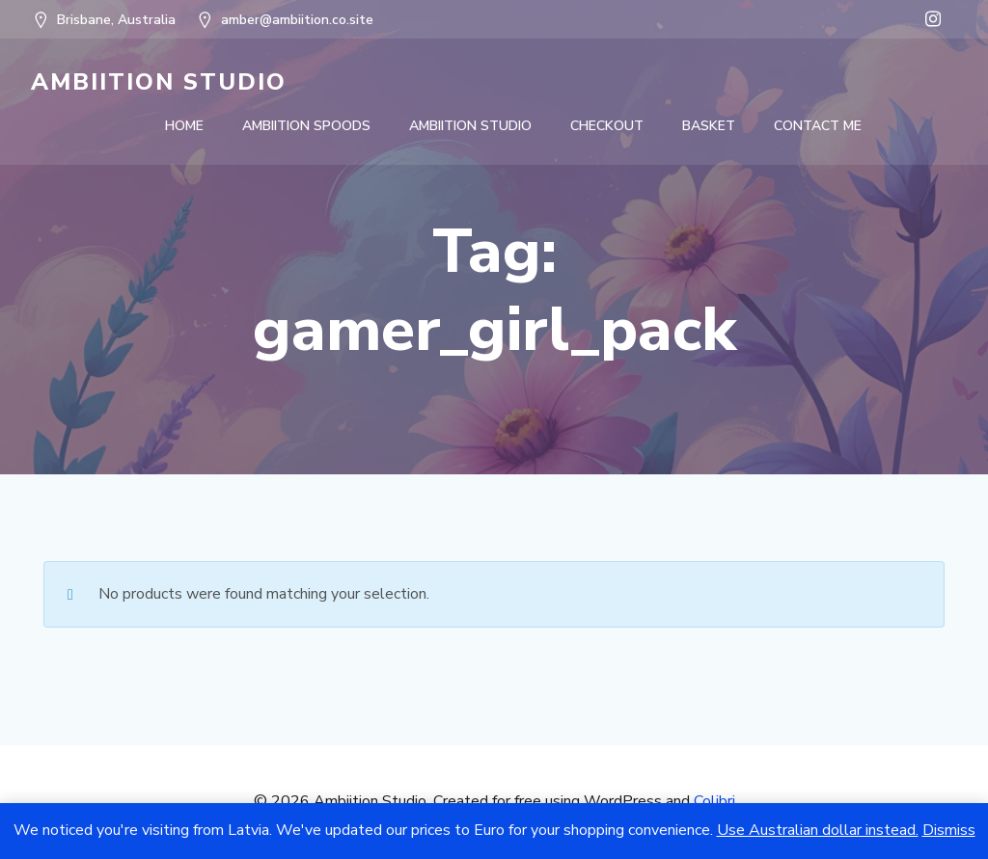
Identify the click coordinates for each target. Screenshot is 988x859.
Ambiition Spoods (306, 126)
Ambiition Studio (470, 126)
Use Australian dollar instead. (818, 830)
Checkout (607, 126)
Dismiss (948, 830)
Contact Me (818, 126)
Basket (708, 126)
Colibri (714, 801)
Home (184, 126)
